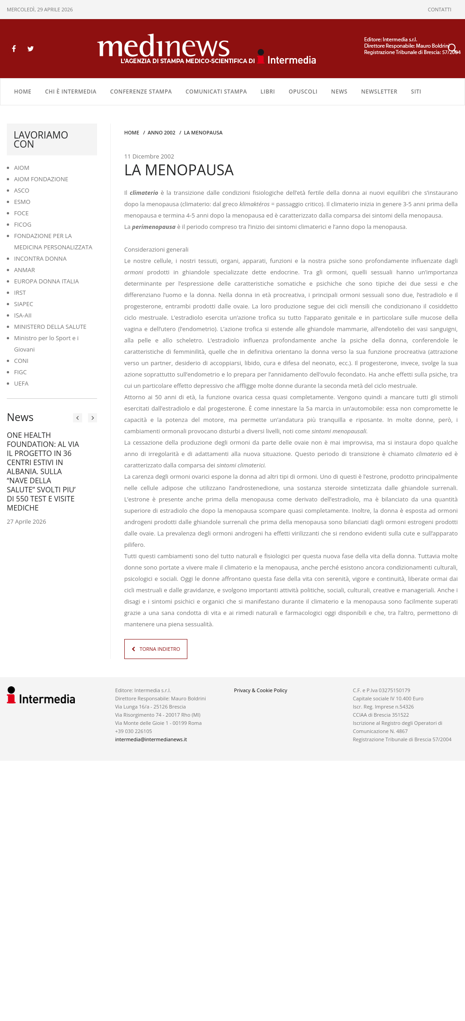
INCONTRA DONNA (40, 258)
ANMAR (24, 270)
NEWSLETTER (379, 91)
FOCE (21, 213)
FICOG (22, 224)
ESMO (22, 202)
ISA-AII (23, 315)
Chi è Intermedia (71, 91)
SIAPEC (23, 304)
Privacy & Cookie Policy (260, 690)
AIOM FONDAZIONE (41, 179)
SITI (416, 91)
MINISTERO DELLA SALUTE (50, 326)
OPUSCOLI (303, 91)
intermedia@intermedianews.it (151, 739)
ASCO (21, 190)
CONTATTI (439, 9)
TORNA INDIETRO (160, 648)
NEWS (339, 91)
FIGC (20, 372)
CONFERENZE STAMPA (141, 91)
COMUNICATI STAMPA (216, 91)
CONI (21, 361)
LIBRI (267, 91)
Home (22, 91)
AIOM (21, 168)
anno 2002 (161, 132)
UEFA (21, 383)
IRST (20, 292)
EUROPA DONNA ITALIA (46, 281)
